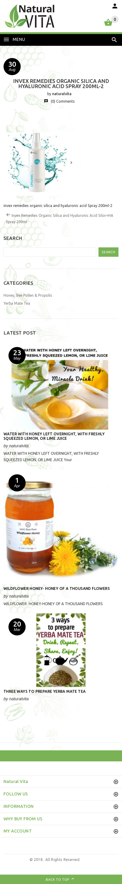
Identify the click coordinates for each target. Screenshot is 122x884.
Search (108, 252)
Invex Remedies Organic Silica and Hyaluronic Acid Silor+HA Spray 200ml (59, 218)
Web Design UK (60, 866)
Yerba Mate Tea (17, 303)
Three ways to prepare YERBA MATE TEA (45, 691)
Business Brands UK (97, 866)
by (76, 866)
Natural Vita (18, 859)
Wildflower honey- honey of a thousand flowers (57, 588)
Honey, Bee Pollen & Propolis (28, 295)
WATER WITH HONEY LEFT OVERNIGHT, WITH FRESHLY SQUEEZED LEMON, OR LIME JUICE (54, 436)
